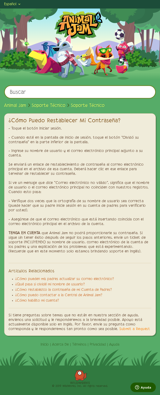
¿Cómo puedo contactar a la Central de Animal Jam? (58, 295)
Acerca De (60, 344)
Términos (79, 344)
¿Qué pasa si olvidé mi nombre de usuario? (50, 284)
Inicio (45, 344)
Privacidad (98, 344)
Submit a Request (134, 329)
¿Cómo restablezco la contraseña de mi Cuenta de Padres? (63, 290)
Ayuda (114, 344)
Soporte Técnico (48, 106)
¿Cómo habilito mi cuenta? (37, 300)
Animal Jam (15, 106)
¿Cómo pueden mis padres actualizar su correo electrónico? (64, 279)
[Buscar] (80, 92)
